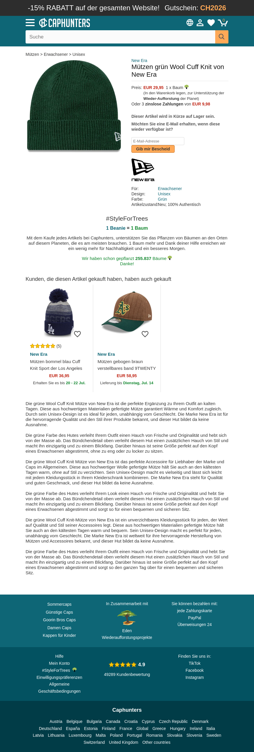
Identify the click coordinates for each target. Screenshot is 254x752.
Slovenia (194, 735)
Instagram (195, 677)
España (73, 728)
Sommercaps (59, 604)
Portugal (134, 735)
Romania (154, 735)
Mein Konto (59, 663)
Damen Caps (59, 627)
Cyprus (148, 721)
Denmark (200, 721)
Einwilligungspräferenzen (59, 677)
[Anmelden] (200, 22)
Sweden (213, 735)
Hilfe (59, 656)
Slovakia (174, 735)
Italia (210, 728)
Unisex (79, 54)
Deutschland (50, 728)
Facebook (194, 670)
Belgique (74, 721)
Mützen (33, 54)
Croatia (131, 721)
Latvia (38, 735)
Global (142, 728)
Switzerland (94, 742)
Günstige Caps (59, 612)
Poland (116, 735)
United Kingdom (123, 742)
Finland (108, 728)
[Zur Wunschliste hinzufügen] (79, 334)
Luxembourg (80, 735)
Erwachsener (56, 54)
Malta (101, 735)
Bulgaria (94, 721)
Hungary (178, 728)
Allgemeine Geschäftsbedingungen (59, 688)
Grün (162, 199)
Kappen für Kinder (59, 635)
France (125, 728)
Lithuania (56, 735)
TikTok (194, 663)
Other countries (156, 742)
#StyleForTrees (59, 670)
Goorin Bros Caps (59, 619)
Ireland (196, 728)
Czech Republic (173, 721)
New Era (139, 60)
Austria (56, 721)
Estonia (91, 728)
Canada (113, 721)
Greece (159, 728)
